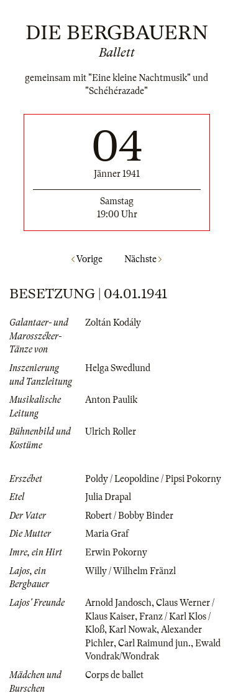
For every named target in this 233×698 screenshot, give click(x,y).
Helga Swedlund (117, 368)
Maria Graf (107, 534)
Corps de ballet (114, 675)
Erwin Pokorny (116, 552)
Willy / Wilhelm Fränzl (130, 571)
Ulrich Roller (110, 431)
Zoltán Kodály (113, 323)
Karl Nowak (133, 629)
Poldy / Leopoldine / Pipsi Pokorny (153, 479)
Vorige (87, 259)
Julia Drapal (108, 497)
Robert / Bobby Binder (129, 516)
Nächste (143, 259)
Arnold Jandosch (118, 603)
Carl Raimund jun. (154, 643)
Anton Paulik (111, 400)
